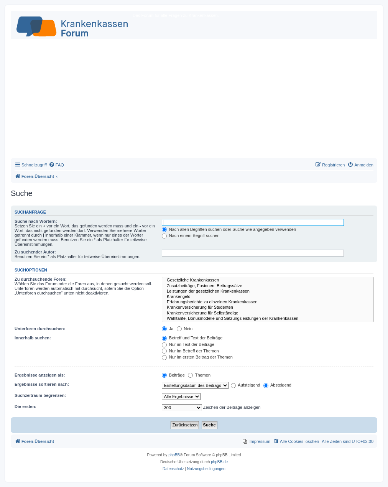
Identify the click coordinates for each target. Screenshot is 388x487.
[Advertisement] (194, 100)
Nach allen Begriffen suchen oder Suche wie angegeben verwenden (229, 229)
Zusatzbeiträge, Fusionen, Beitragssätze (268, 286)
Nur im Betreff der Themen (190, 351)
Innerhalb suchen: (33, 338)
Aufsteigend (245, 385)
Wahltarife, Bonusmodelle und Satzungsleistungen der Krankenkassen (268, 318)
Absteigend (277, 385)
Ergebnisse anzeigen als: (40, 375)
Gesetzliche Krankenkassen (268, 280)
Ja (168, 328)
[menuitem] (56, 164)
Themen (199, 375)
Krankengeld (268, 296)
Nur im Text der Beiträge (188, 344)
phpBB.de (219, 462)
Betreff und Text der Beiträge (192, 338)
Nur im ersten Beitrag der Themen (197, 357)
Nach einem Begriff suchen (191, 235)
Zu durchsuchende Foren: (41, 279)
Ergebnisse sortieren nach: (42, 384)
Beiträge (173, 375)
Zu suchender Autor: (35, 252)
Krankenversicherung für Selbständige (268, 313)
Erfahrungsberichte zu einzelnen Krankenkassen (268, 302)
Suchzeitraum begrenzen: (40, 395)
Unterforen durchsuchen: (40, 328)
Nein (185, 328)
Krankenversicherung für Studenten (268, 307)
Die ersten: (25, 406)
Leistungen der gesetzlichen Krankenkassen (268, 291)
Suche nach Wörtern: (36, 221)
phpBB (174, 455)
